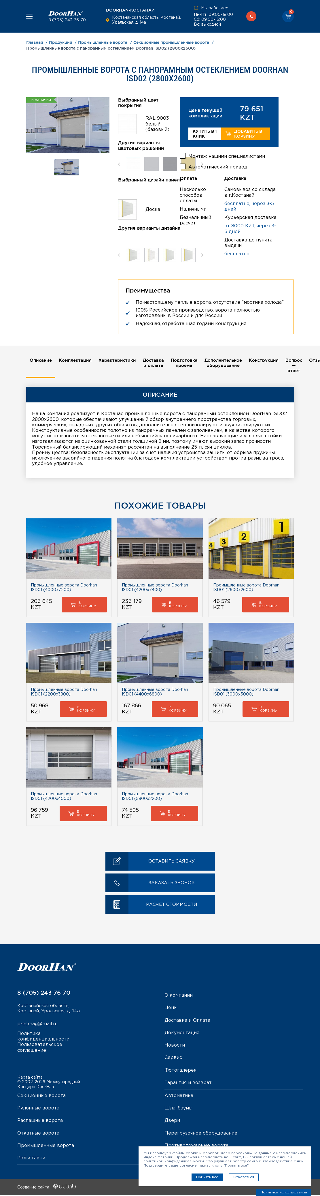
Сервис (173, 1058)
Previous (119, 164)
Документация (181, 1034)
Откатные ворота (38, 1134)
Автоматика (178, 1096)
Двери (172, 1121)
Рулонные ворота (38, 1109)
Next (202, 164)
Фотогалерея (180, 1071)
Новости (174, 1046)
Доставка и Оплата (187, 1021)
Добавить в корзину (244, 133)
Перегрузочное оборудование (200, 1134)
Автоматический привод (217, 166)
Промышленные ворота (45, 1146)
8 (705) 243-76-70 (67, 20)
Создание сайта (46, 1188)
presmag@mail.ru (37, 1031)
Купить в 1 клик (205, 133)
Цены (170, 1008)
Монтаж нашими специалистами (226, 155)
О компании (178, 996)
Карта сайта (30, 1078)
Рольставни (31, 1159)
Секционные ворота (41, 1096)
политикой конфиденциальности (173, 1161)
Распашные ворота (40, 1121)
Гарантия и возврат (188, 1083)
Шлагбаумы (178, 1109)
